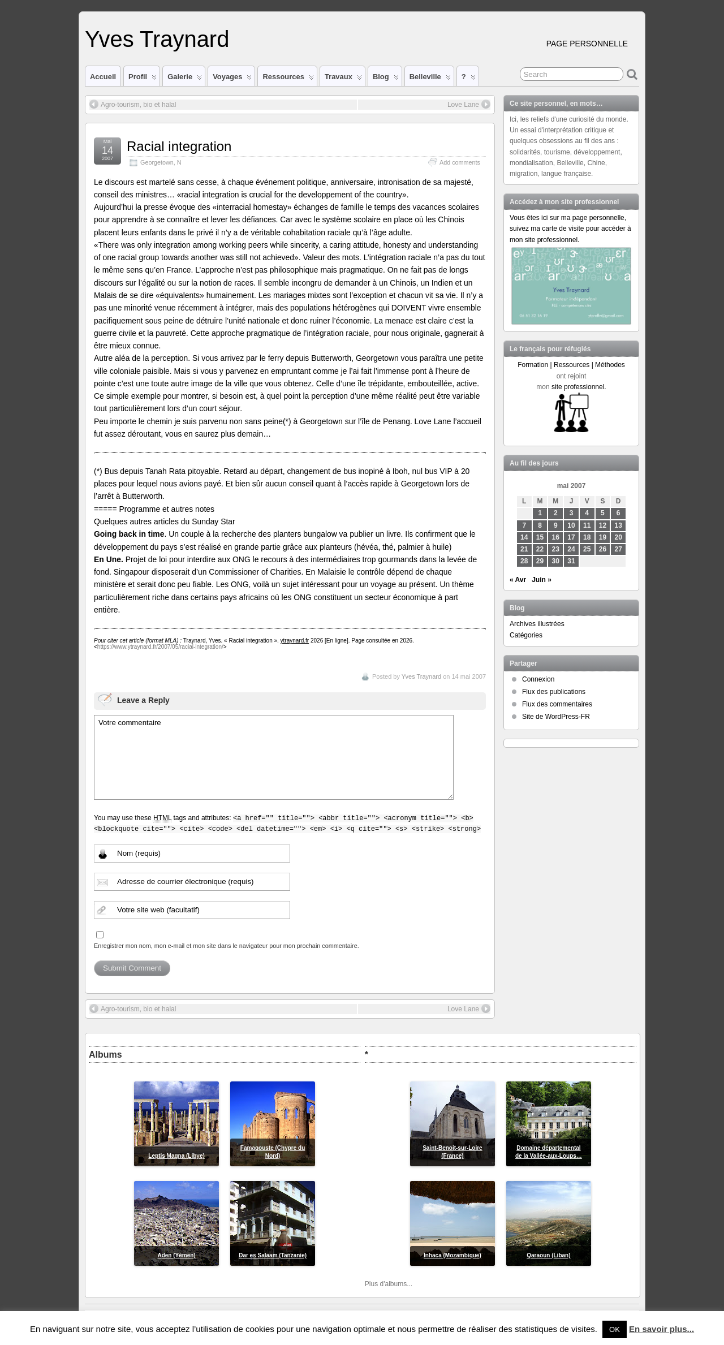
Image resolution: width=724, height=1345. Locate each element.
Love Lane (468, 104)
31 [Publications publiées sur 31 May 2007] (571, 561)
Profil (142, 79)
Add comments (459, 162)
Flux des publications (553, 692)
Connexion (538, 679)
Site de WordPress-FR (556, 717)
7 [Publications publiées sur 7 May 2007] (524, 525)
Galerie (184, 79)
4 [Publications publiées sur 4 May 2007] (587, 513)
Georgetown (157, 162)
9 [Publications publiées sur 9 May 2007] (556, 525)
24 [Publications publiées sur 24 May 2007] (571, 549)
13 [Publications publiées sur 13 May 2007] (618, 525)
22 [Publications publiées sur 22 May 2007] (540, 549)
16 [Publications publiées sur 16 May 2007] (555, 537)
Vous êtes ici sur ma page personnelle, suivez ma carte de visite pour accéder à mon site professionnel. (570, 228)
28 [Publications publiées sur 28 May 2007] (524, 561)
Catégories (526, 635)
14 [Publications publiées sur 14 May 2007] (524, 537)
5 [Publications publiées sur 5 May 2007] (603, 513)
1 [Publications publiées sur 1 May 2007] (540, 513)
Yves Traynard (157, 39)
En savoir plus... (661, 1329)
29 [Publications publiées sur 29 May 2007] (540, 561)
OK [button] (614, 1329)
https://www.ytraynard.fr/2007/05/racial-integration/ (160, 647)
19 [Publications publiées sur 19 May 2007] (602, 537)
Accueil (103, 76)
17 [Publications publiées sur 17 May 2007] (571, 537)
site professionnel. (578, 387)
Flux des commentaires (557, 704)
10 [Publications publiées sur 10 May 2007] (571, 525)
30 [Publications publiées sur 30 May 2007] (555, 561)
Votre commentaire (274, 757)
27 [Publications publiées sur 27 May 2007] (618, 549)
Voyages (232, 79)
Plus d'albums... (388, 1284)
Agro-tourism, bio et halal (132, 104)
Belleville (430, 79)
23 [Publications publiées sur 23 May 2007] (555, 549)
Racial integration (179, 146)
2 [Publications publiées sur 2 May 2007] (556, 513)
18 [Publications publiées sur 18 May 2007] (587, 537)
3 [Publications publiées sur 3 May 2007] (572, 513)
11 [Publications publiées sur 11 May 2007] (587, 525)
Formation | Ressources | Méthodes (571, 365)
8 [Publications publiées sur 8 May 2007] (540, 525)
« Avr (518, 580)
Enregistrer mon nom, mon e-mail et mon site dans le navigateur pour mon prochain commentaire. (226, 945)
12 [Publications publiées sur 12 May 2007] (602, 525)
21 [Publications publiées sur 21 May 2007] (524, 549)
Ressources (287, 79)
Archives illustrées (537, 624)
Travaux (343, 79)
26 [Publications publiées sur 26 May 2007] (602, 549)
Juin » (541, 580)
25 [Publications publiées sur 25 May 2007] (587, 549)
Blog (386, 79)
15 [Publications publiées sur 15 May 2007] (540, 537)
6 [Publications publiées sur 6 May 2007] (618, 513)
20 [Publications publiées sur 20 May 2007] (618, 537)
